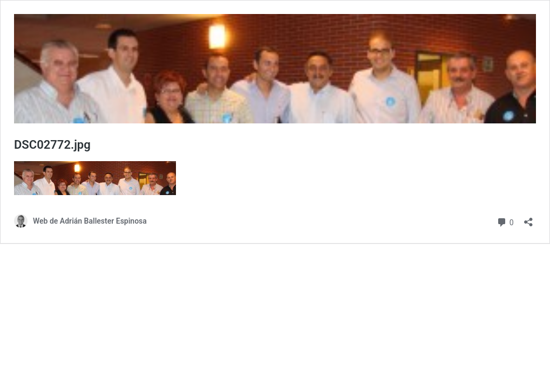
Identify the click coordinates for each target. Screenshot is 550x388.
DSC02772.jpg (52, 144)
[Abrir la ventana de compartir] (528, 218)
